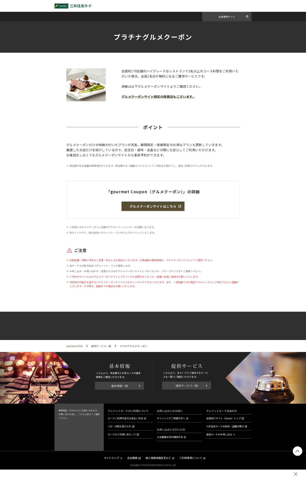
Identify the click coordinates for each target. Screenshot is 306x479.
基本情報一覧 (119, 386)
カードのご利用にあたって (122, 434)
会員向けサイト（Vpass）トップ (223, 418)
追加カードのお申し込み (219, 434)
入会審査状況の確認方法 (170, 436)
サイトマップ (111, 458)
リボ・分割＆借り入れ (119, 426)
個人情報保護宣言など (158, 458)
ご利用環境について (190, 458)
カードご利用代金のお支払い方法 (125, 418)
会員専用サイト (227, 16)
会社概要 (132, 458)
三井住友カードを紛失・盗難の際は (225, 426)
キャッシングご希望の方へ (171, 418)
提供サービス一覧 (187, 386)
